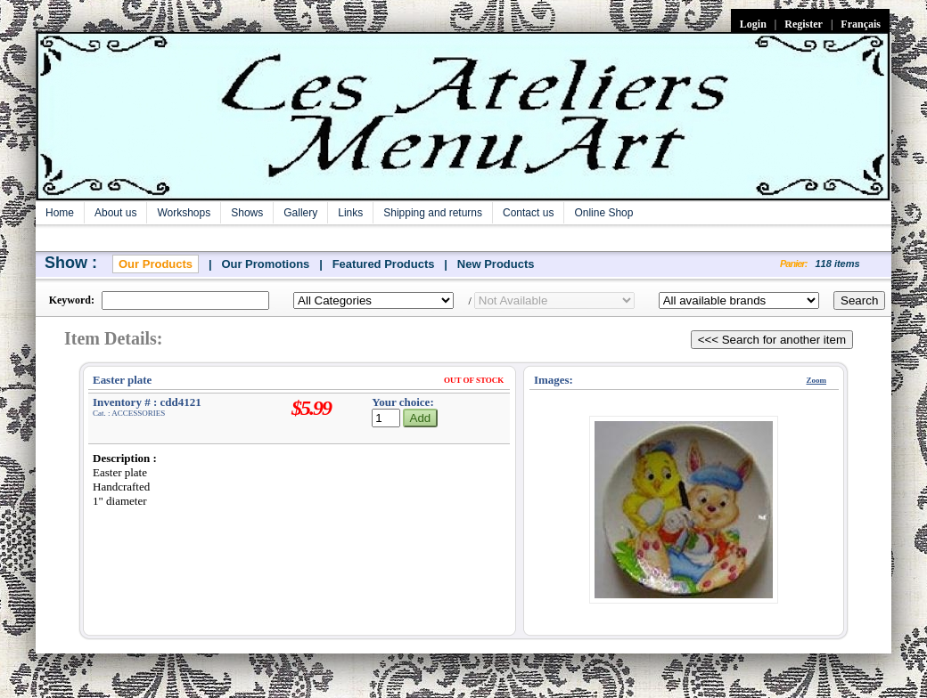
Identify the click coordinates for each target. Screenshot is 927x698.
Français (861, 24)
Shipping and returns (432, 213)
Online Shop (603, 213)
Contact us (528, 213)
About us (115, 213)
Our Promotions (265, 264)
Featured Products (383, 264)
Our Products (156, 264)
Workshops (183, 213)
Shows (247, 213)
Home (59, 213)
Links (350, 213)
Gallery (300, 213)
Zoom (817, 380)
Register (803, 24)
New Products (496, 264)
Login (753, 24)
